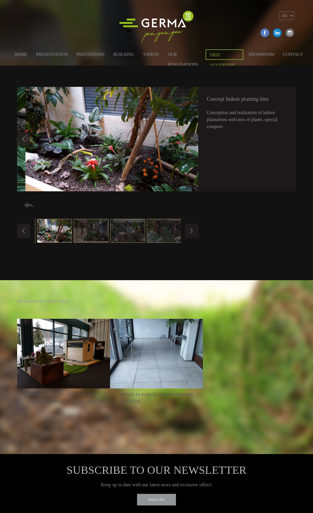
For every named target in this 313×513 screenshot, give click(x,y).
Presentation (52, 54)
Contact (293, 54)
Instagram (289, 32)
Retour (29, 205)
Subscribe (156, 499)
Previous (23, 139)
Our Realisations (183, 55)
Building (123, 54)
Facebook (264, 32)
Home (21, 54)
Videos (151, 54)
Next (191, 139)
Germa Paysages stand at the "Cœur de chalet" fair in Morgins (65, 398)
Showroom (261, 54)
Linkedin (277, 32)
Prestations (90, 54)
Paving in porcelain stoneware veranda (156, 398)
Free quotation (222, 56)
